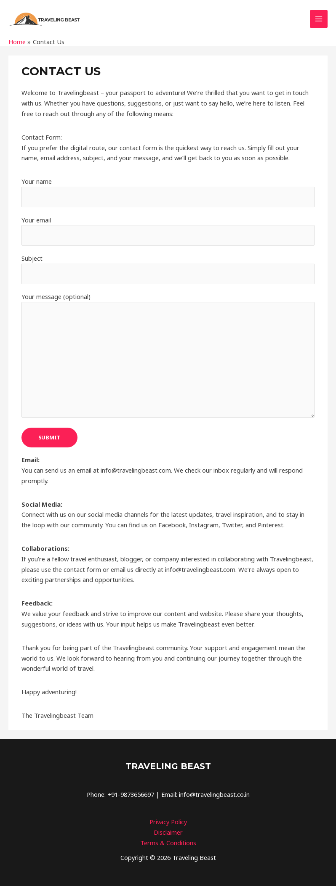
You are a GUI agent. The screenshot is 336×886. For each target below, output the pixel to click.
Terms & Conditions (168, 841)
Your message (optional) (168, 355)
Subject (168, 268)
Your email (168, 230)
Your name (168, 192)
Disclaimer (168, 830)
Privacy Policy (168, 820)
